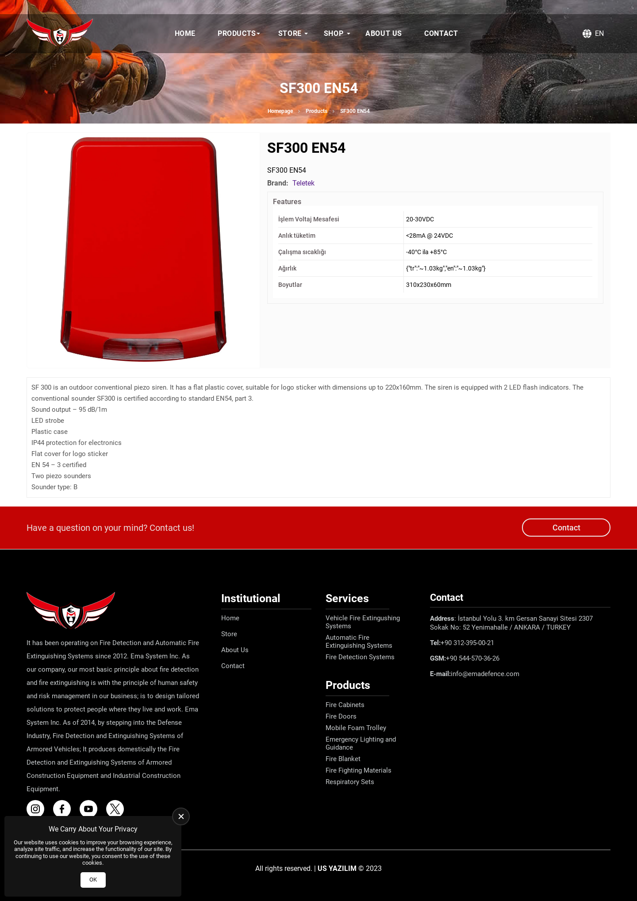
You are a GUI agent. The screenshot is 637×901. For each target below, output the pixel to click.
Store (290, 33)
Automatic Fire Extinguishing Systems (359, 642)
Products (237, 33)
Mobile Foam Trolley (356, 728)
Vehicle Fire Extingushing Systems (363, 622)
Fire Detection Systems (360, 657)
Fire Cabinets (345, 705)
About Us (383, 33)
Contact (441, 33)
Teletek (303, 183)
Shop (333, 33)
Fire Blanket (343, 759)
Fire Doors (341, 716)
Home (185, 33)
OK (93, 879)
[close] (181, 816)
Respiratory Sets (350, 782)
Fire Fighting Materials (358, 770)
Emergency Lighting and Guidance (361, 743)
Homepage (280, 111)
